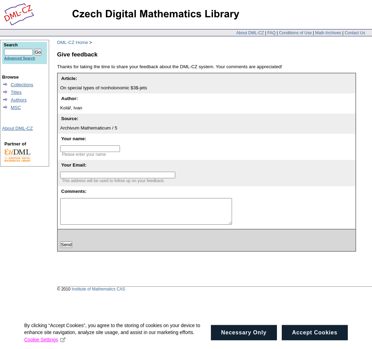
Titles (16, 92)
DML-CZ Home (72, 42)
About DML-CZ (250, 32)
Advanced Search (19, 58)
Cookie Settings (44, 342)
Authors (19, 99)
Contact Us (355, 32)
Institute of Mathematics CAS (98, 294)
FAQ (271, 32)
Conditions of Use (295, 32)
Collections (22, 84)
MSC (16, 107)
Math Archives (328, 32)
